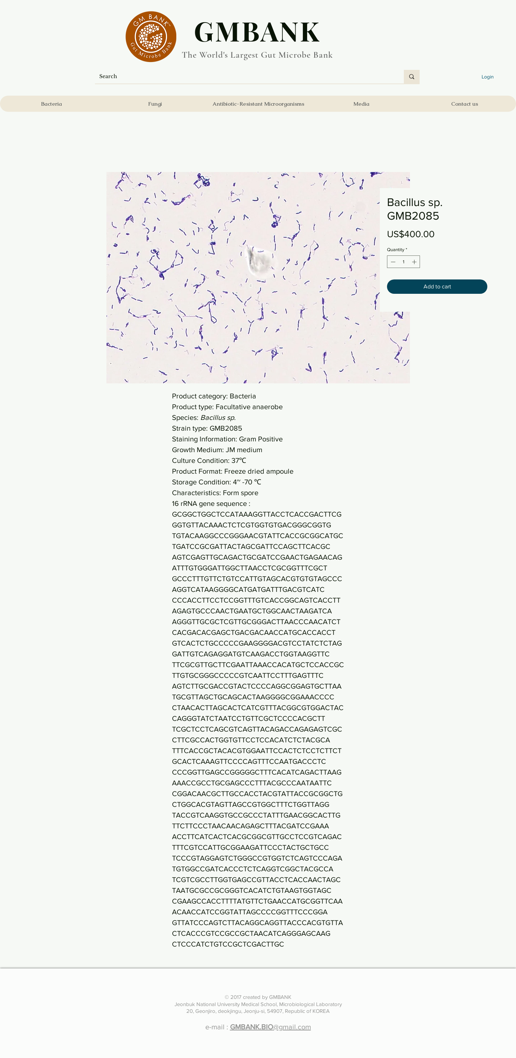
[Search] (244, 76)
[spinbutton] (404, 262)
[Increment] (415, 262)
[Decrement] (392, 262)
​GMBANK (257, 30)
